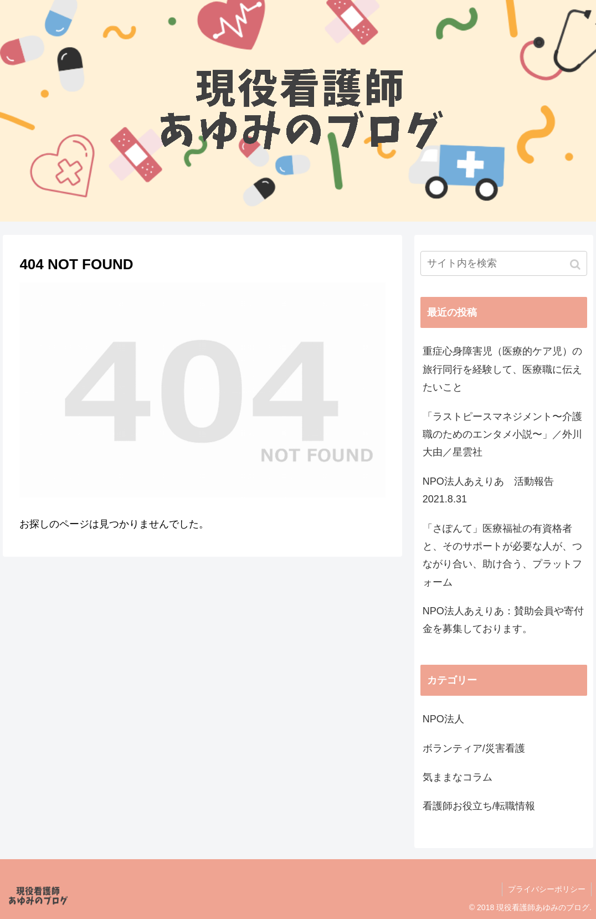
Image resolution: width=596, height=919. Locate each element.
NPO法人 (443, 719)
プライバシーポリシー (546, 889)
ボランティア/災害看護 (474, 748)
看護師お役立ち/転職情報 (479, 806)
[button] (576, 264)
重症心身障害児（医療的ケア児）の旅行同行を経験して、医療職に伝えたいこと (502, 369)
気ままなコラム (457, 777)
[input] (503, 263)
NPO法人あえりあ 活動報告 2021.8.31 (493, 490)
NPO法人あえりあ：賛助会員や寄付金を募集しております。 (503, 619)
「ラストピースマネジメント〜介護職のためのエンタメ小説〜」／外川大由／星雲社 (502, 434)
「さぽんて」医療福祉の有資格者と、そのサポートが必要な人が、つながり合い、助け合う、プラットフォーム (502, 555)
